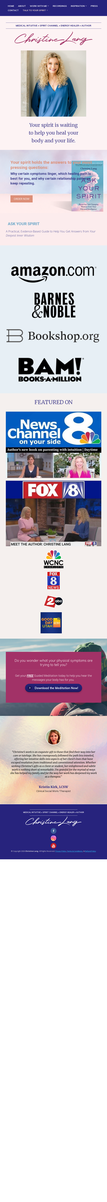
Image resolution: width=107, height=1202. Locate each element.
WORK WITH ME (38, 6)
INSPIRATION (78, 6)
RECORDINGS (60, 6)
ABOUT (22, 6)
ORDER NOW (21, 199)
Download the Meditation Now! (53, 688)
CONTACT (13, 10)
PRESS (94, 6)
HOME (11, 6)
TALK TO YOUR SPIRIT (34, 10)
